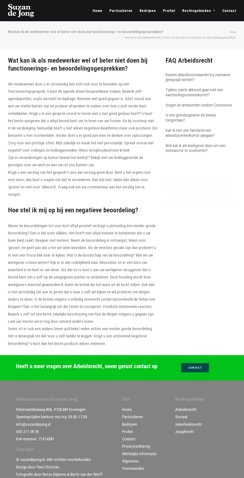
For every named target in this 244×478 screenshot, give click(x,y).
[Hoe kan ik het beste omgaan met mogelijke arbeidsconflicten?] (200, 214)
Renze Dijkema (54, 474)
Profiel (169, 10)
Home (97, 10)
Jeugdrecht (184, 431)
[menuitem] (99, 10)
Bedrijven (148, 10)
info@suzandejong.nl (33, 424)
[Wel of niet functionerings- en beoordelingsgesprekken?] (200, 199)
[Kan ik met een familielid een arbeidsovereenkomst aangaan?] (200, 133)
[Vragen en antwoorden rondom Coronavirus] (200, 105)
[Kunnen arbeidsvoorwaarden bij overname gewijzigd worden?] (200, 77)
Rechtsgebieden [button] (198, 10)
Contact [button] (195, 367)
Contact (229, 10)
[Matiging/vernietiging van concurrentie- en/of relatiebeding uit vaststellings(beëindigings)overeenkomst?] (200, 165)
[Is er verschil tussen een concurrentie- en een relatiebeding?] (200, 184)
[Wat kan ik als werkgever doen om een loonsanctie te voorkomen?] (200, 148)
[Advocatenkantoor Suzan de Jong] (21, 10)
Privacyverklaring (136, 446)
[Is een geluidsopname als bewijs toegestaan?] (200, 118)
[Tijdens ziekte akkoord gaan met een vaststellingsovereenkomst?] (200, 92)
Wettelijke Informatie (139, 453)
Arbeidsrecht (185, 409)
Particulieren (121, 10)
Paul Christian (48, 467)
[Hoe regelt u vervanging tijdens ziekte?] (200, 226)
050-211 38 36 (27, 431)
